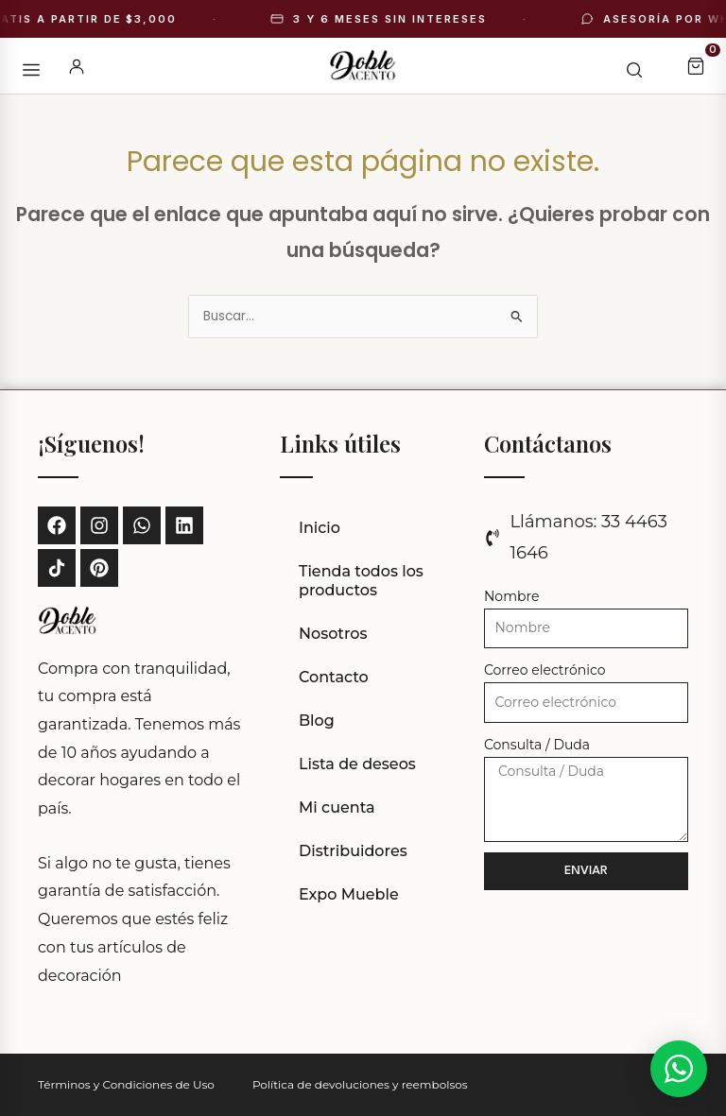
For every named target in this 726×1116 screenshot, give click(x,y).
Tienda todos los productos (361, 580)
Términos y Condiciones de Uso (126, 1084)
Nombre (511, 596)
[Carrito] (696, 66)
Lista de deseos (357, 764)
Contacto (334, 677)
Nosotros (333, 634)
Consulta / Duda (537, 744)
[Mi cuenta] (76, 66)
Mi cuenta (337, 807)
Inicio (319, 528)
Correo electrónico (545, 669)
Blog (317, 721)
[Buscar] (624, 66)
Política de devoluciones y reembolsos (360, 1084)
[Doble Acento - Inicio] (362, 66)
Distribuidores (353, 851)
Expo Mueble (349, 894)
